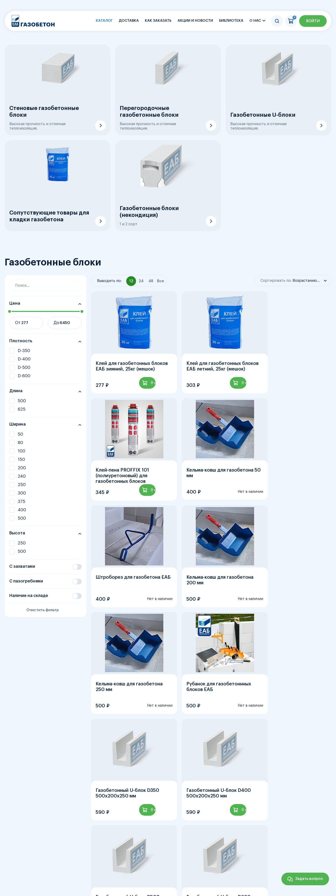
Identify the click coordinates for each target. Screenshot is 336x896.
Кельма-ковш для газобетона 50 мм (129, 489)
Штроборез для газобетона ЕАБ (209, 489)
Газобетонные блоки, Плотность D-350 (33, 808)
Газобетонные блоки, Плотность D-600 (206, 808)
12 (165, 760)
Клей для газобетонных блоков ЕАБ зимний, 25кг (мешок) (124, 377)
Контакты (279, 854)
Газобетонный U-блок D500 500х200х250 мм (209, 718)
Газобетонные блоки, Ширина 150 (130, 816)
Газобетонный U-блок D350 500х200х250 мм (290, 603)
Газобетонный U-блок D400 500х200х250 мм (128, 718)
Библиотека (231, 20)
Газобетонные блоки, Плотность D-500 (148, 808)
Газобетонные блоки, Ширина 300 (30, 823)
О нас (255, 20)
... (151, 760)
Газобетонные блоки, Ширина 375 (81, 823)
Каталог (104, 20)
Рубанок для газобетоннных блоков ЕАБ (209, 603)
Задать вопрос (309, 879)
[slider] (9, 311)
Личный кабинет (314, 854)
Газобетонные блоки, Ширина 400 (132, 823)
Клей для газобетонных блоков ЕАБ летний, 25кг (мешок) (205, 377)
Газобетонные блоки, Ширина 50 (260, 808)
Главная (125, 854)
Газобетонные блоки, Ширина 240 (234, 816)
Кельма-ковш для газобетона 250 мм (129, 603)
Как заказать (158, 20)
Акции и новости (195, 20)
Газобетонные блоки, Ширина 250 (285, 816)
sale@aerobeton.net (59, 886)
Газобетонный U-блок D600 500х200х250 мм (291, 718)
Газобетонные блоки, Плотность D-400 (90, 808)
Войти (313, 21)
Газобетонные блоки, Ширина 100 (79, 816)
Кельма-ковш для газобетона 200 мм (292, 489)
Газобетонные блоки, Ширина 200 (182, 816)
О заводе (219, 854)
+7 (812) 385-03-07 (57, 878)
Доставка (129, 20)
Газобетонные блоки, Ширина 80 (29, 816)
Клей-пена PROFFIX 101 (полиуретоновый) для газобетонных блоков (285, 377)
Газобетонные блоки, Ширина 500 (184, 823)
